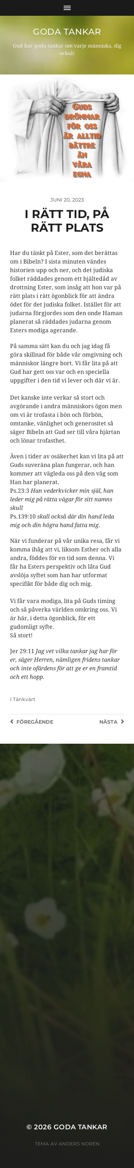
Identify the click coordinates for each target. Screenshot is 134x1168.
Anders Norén (79, 1144)
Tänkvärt (24, 699)
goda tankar (67, 31)
